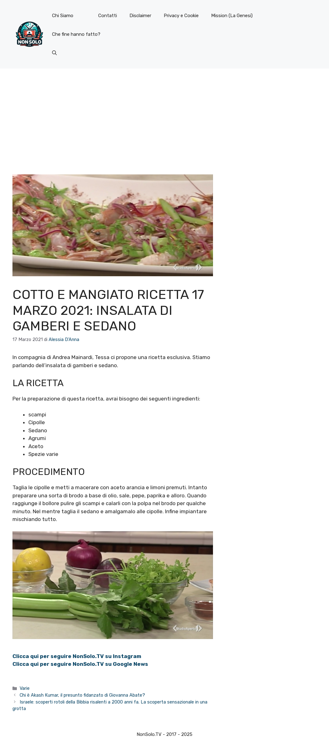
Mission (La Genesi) (232, 15)
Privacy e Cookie (181, 15)
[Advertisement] (164, 115)
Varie (25, 688)
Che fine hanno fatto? (76, 34)
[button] (54, 53)
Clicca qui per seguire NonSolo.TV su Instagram (76, 656)
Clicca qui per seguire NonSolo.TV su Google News (80, 664)
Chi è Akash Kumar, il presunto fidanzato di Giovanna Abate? (82, 695)
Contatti (107, 15)
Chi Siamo (62, 15)
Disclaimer (140, 15)
